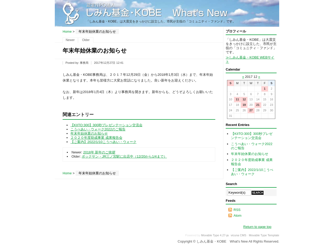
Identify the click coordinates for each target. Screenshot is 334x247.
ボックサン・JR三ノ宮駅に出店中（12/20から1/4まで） (124, 156)
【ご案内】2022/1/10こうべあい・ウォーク (103, 142)
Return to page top (257, 227)
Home (67, 31)
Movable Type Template (264, 235)
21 (257, 104)
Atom (237, 215)
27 (251, 110)
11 (237, 99)
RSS (237, 210)
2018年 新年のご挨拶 (99, 152)
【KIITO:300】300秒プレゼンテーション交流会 (106, 125)
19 (244, 104)
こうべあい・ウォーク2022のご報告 (98, 129)
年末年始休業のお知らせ (89, 133)
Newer (70, 40)
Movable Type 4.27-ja (215, 235)
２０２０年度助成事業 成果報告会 (96, 138)
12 (244, 99)
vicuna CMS (238, 235)
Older (86, 40)
